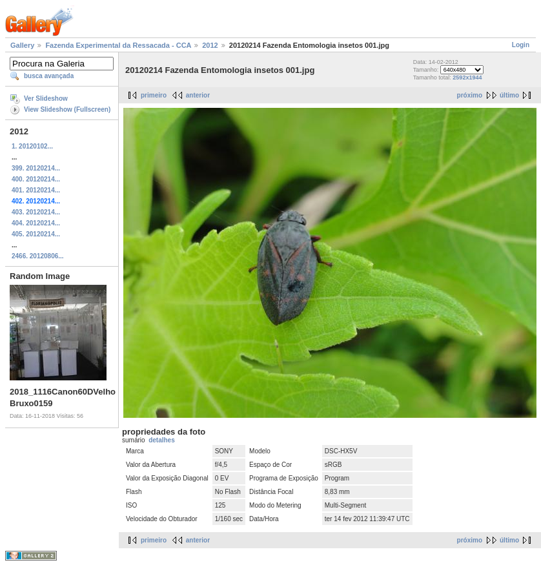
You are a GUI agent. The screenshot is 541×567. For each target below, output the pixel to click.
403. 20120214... (36, 212)
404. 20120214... (36, 223)
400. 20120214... (36, 179)
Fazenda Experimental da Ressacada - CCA (118, 45)
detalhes (161, 440)
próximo (469, 95)
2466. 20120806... (38, 256)
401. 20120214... (36, 190)
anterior (198, 95)
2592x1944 (467, 77)
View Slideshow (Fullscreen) (67, 109)
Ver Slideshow (46, 98)
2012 (210, 45)
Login (520, 44)
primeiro (154, 95)
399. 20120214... (36, 168)
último (509, 95)
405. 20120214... (36, 234)
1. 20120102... (32, 146)
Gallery (22, 45)
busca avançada (49, 75)
